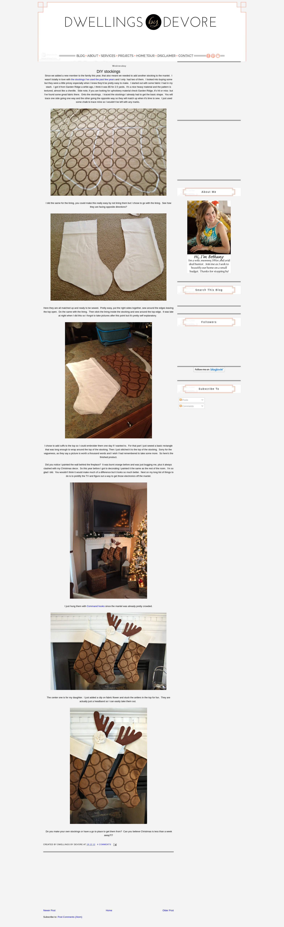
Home (109, 910)
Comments (186, 406)
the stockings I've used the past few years (93, 79)
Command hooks (96, 606)
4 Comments (104, 844)
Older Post (168, 910)
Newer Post (49, 910)
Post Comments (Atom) (70, 917)
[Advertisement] (142, 43)
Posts (183, 400)
